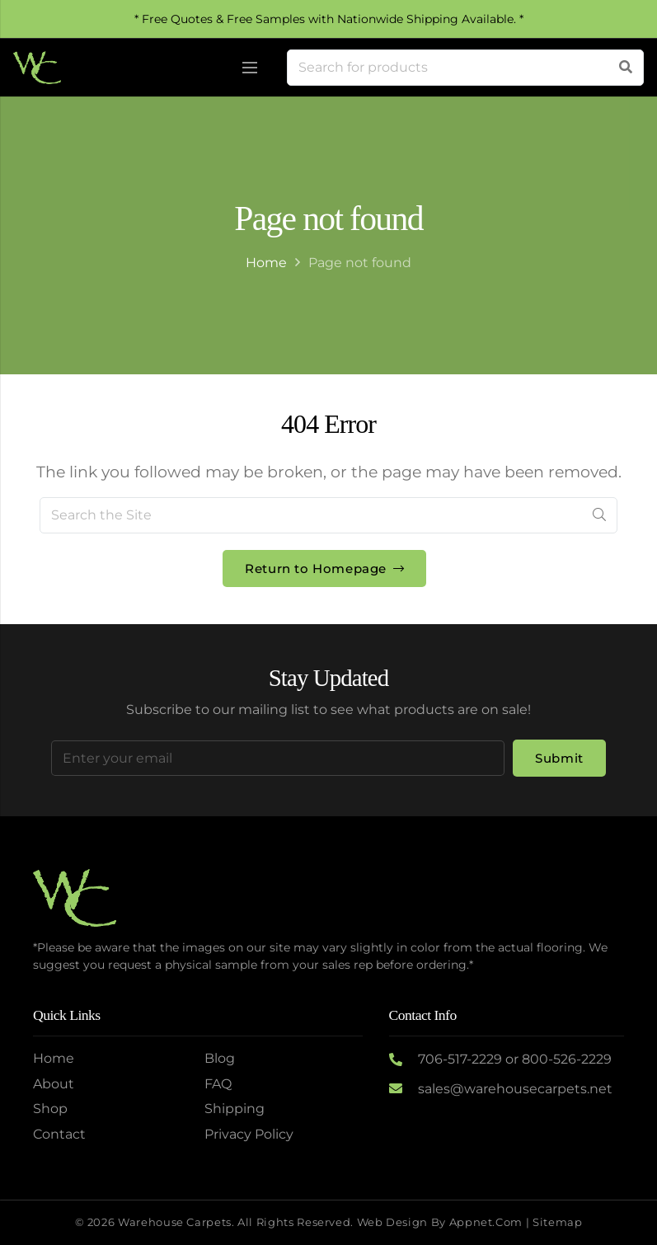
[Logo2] (37, 67)
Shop (50, 1108)
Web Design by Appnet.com (440, 1222)
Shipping (234, 1108)
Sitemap (557, 1222)
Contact (59, 1134)
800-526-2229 (567, 1059)
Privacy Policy (248, 1134)
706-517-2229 (460, 1059)
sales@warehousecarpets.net (515, 1089)
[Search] (625, 67)
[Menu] (250, 67)
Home (266, 262)
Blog (219, 1058)
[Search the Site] (328, 515)
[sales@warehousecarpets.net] (404, 1089)
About (53, 1084)
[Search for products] (465, 67)
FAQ (218, 1084)
